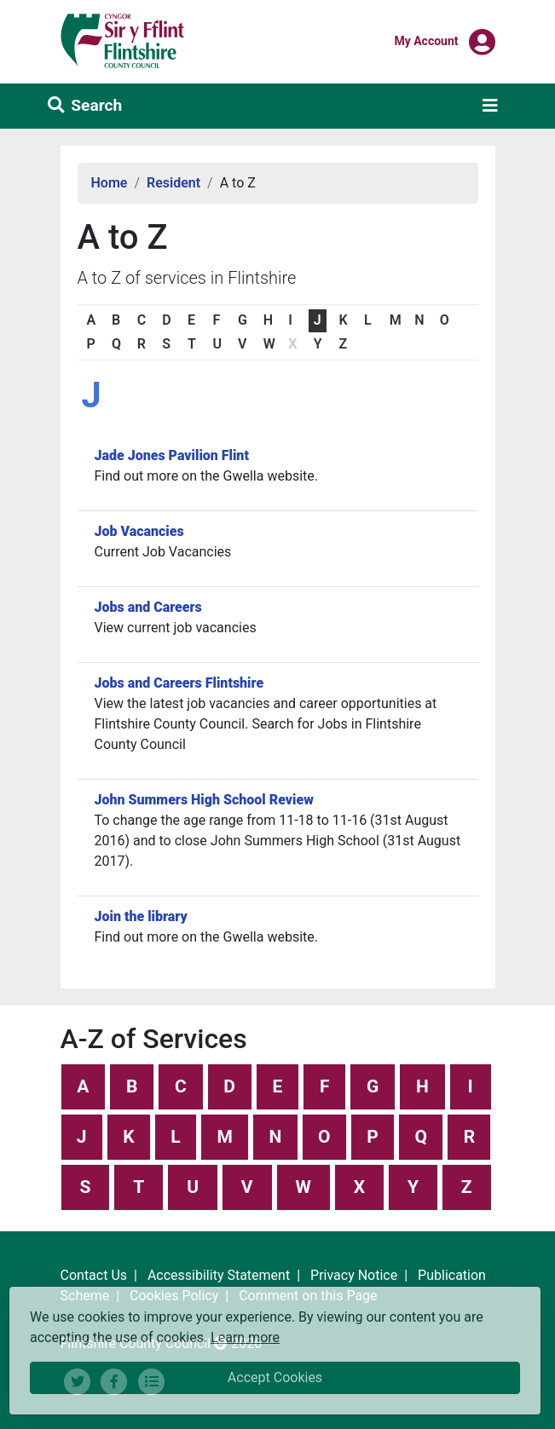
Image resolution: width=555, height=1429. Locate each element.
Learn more (245, 1336)
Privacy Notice (353, 1275)
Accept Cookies (275, 1377)
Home (109, 183)
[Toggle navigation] (490, 106)
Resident (173, 183)
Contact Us (94, 1275)
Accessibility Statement (218, 1275)
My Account (426, 40)
